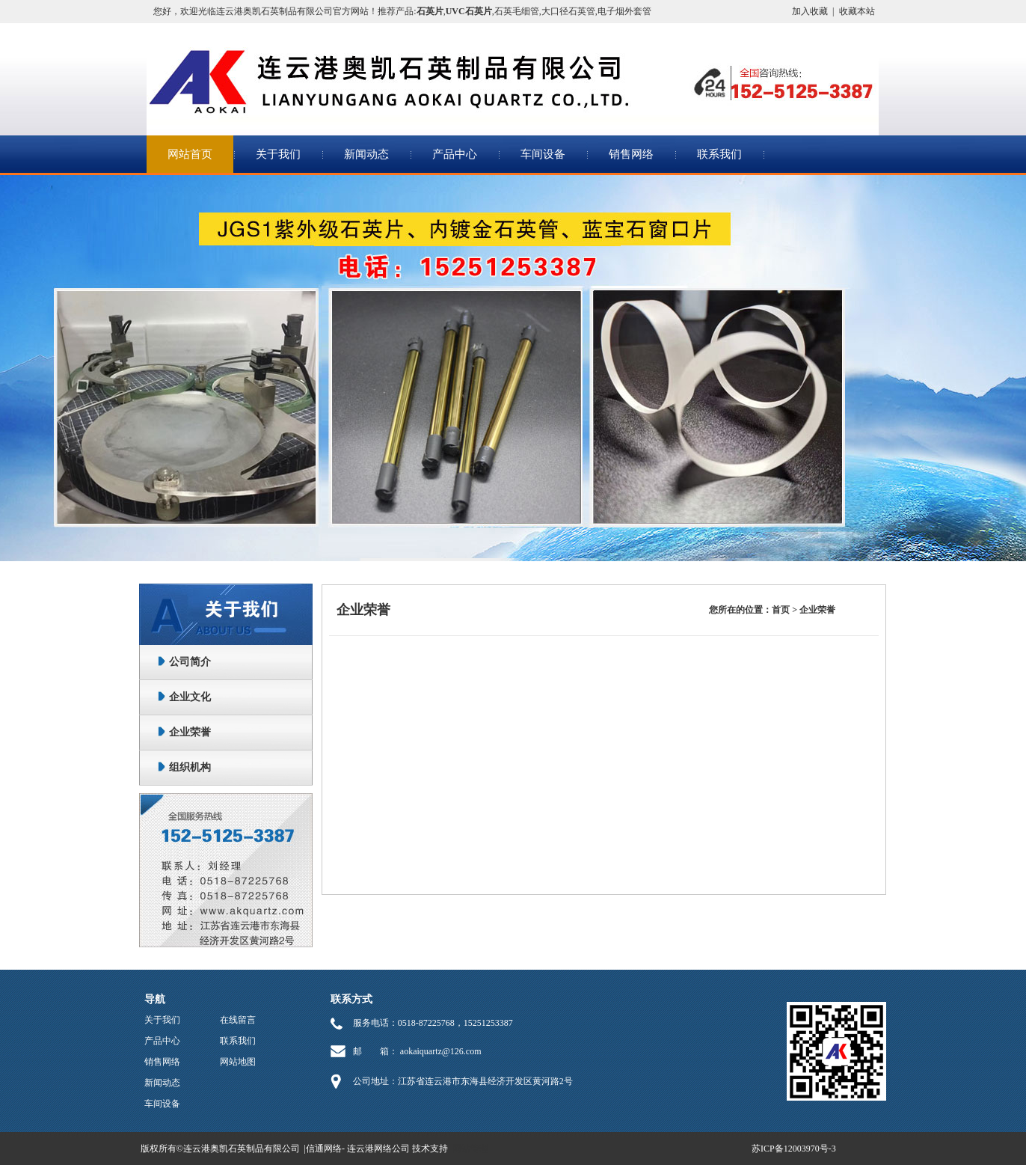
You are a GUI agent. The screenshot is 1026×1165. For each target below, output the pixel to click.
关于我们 (278, 154)
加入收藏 (810, 11)
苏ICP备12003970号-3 (794, 1148)
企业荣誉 (190, 732)
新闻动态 (366, 154)
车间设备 (542, 154)
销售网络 (631, 154)
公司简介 (190, 661)
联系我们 (719, 154)
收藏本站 (857, 11)
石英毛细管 (516, 11)
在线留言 (238, 1020)
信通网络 (324, 1148)
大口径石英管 (568, 11)
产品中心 (454, 154)
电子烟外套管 (624, 11)
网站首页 (190, 154)
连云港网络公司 (378, 1148)
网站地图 (238, 1062)
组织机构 (190, 767)
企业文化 (190, 697)
